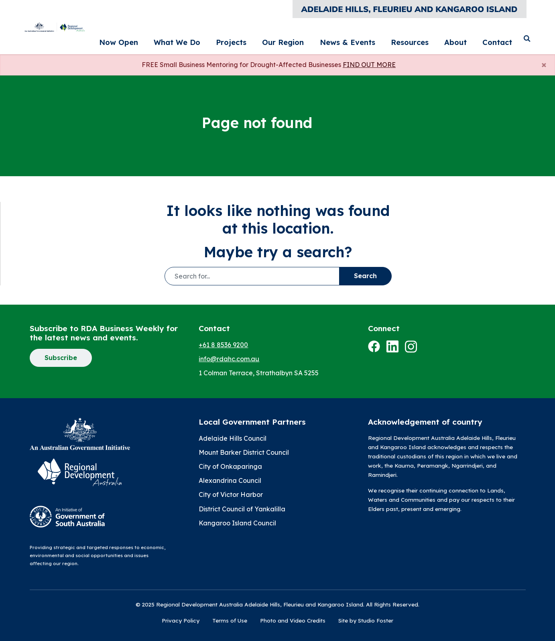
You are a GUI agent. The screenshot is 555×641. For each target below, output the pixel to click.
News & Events (388, 39)
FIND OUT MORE (369, 65)
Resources (436, 39)
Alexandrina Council (230, 480)
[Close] (544, 64)
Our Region (339, 39)
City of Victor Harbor (231, 494)
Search (365, 276)
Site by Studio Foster (365, 620)
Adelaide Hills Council (232, 438)
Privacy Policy (180, 620)
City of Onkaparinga (230, 466)
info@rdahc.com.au (229, 359)
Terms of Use (229, 620)
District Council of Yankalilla (242, 509)
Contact (499, 39)
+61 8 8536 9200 (223, 345)
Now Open (217, 39)
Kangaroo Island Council (237, 523)
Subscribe (61, 358)
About (469, 39)
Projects (301, 39)
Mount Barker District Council (244, 452)
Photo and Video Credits (292, 620)
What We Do (261, 39)
